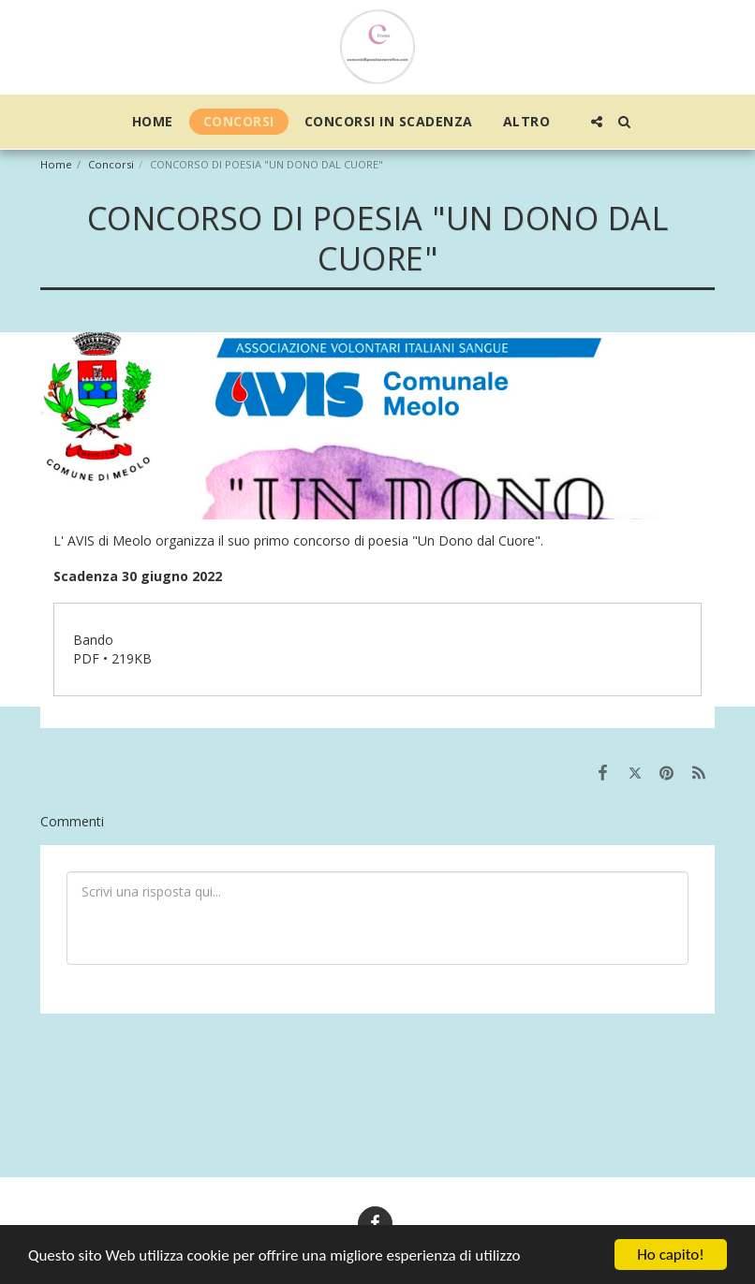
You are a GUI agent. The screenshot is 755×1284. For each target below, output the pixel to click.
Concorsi (111, 164)
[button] (597, 121)
